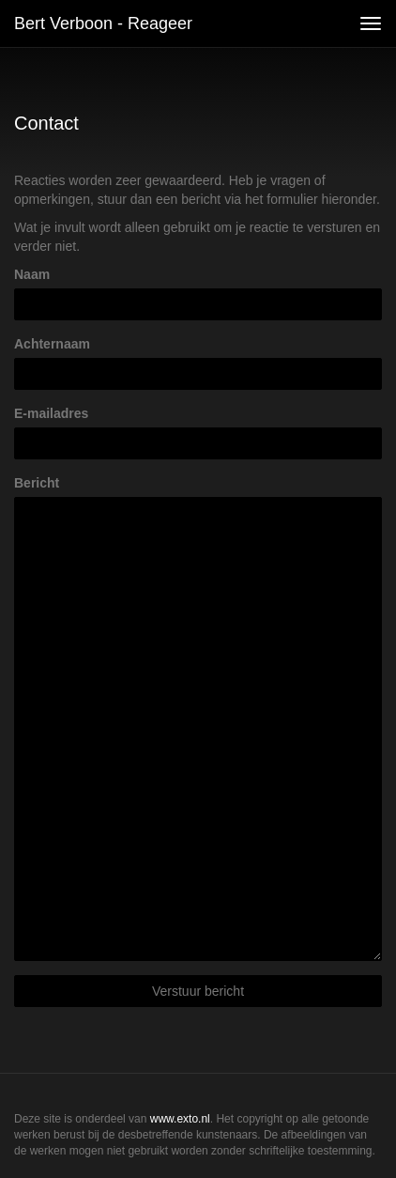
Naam (32, 274)
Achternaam (52, 343)
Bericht (36, 482)
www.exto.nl (180, 1118)
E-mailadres (51, 413)
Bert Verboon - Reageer (103, 23)
